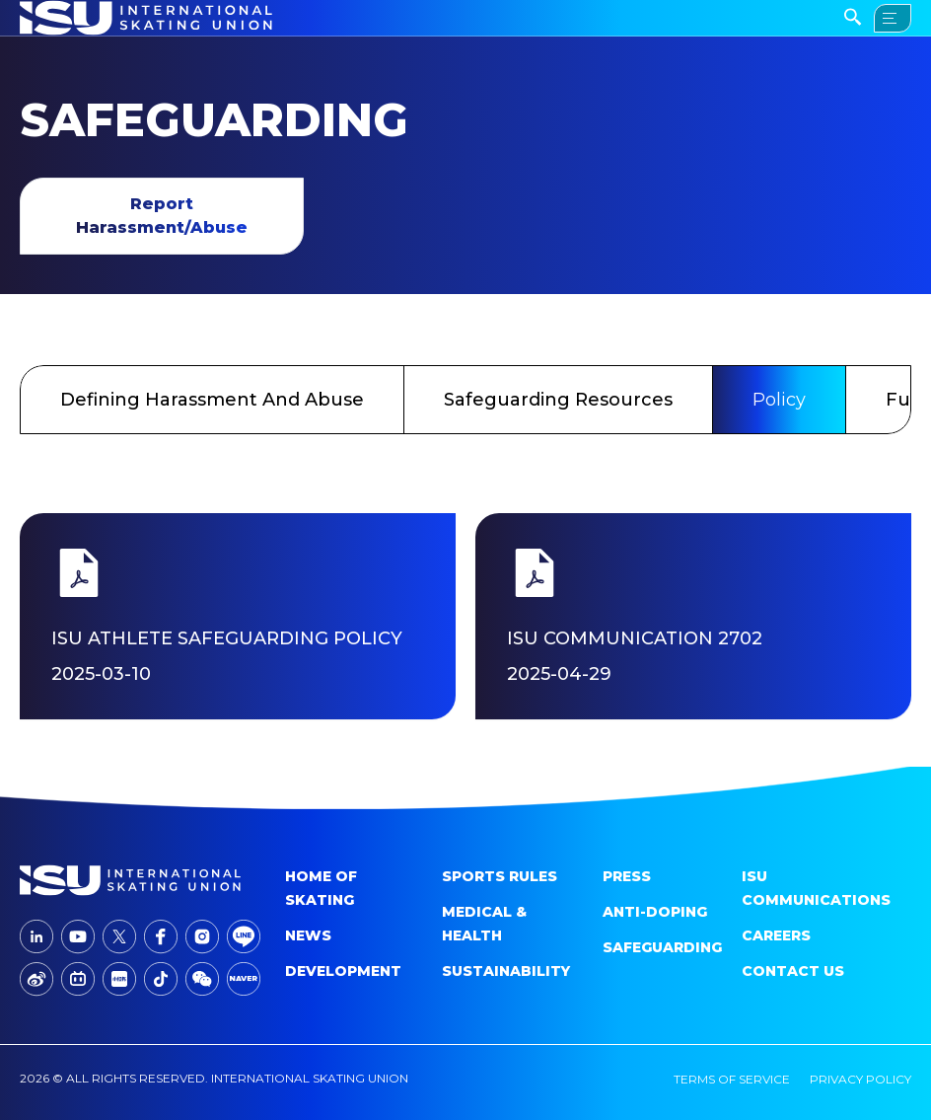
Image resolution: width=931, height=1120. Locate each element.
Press (627, 876)
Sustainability (506, 971)
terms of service (732, 1079)
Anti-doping (655, 912)
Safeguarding (662, 947)
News (308, 935)
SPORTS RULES (499, 876)
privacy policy (860, 1079)
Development (343, 971)
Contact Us (793, 971)
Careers (776, 935)
